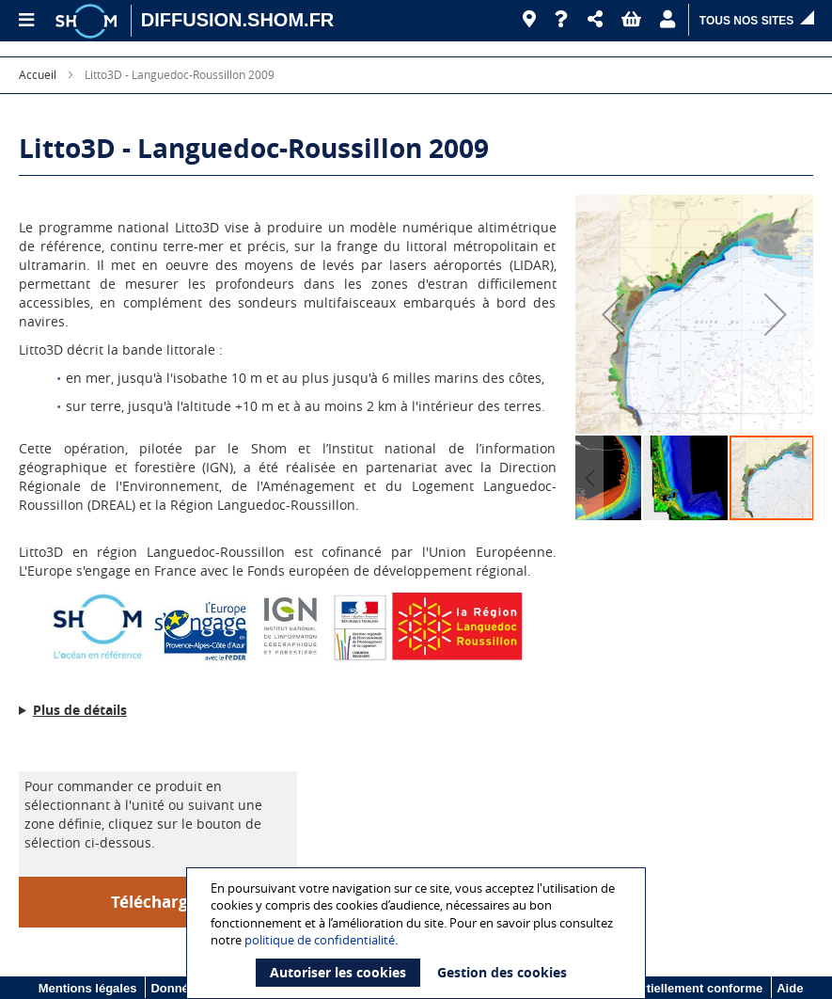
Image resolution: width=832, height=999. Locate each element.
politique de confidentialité (319, 939)
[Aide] (562, 19)
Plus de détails (80, 710)
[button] (595, 19)
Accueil (37, 74)
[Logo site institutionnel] (88, 20)
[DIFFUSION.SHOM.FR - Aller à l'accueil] (238, 20)
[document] (419, 933)
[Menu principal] (25, 20)
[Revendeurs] (529, 19)
